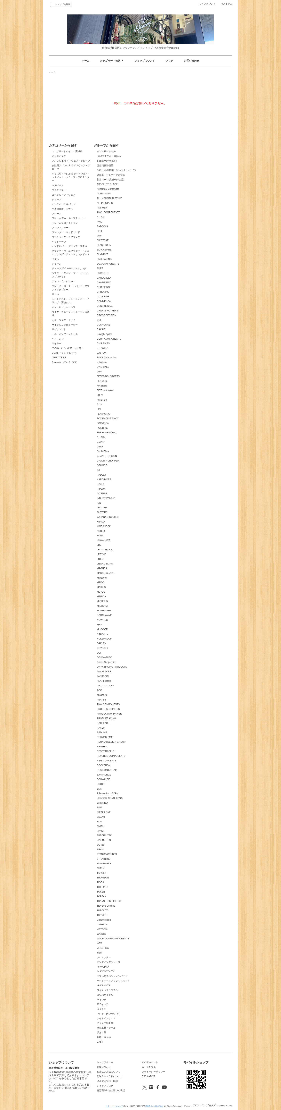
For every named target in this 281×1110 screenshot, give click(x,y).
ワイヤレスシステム (107, 990)
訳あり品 (101, 1032)
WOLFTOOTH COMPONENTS (113, 938)
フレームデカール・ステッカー (68, 218)
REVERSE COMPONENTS (111, 756)
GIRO (100, 446)
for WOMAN (103, 966)
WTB (99, 943)
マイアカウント (207, 3)
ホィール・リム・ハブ (63, 307)
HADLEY (101, 474)
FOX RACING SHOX (108, 418)
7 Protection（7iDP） (108, 793)
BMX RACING (104, 259)
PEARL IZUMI (104, 681)
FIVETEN (102, 399)
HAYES (101, 484)
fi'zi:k (99, 404)
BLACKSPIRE (104, 249)
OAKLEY (101, 643)
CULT (100, 320)
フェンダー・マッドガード (66, 232)
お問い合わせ (191, 60)
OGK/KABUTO (104, 657)
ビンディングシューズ (108, 962)
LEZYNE (101, 554)
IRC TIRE (102, 507)
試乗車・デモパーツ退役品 (111, 175)
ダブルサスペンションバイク (112, 976)
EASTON (101, 353)
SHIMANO (102, 802)
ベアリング (58, 338)
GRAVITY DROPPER (108, 460)
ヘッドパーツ (59, 241)
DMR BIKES (103, 343)
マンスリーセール (106, 151)
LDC (99, 545)
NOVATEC (102, 620)
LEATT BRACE (105, 549)
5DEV (100, 395)
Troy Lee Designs (106, 905)
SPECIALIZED (104, 835)
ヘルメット (58, 185)
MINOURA (102, 606)
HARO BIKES (104, 479)
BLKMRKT (102, 254)
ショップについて (144, 60)
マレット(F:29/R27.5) (108, 1013)
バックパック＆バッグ (63, 204)
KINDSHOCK (104, 526)
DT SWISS (102, 348)
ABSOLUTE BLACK (107, 184)
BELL (99, 231)
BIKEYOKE (103, 240)
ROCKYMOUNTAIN (107, 770)
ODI (99, 652)
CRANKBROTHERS (107, 310)
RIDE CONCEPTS (106, 760)
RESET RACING (105, 751)
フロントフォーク (61, 227)
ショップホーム (105, 1062)
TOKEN (101, 891)
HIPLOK (101, 488)
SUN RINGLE (104, 863)
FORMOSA (103, 423)
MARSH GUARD (105, 573)
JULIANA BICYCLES (107, 517)
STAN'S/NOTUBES (107, 854)
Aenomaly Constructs (108, 189)
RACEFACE (103, 723)
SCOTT (101, 784)
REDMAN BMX (105, 737)
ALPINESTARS (105, 203)
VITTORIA (102, 929)
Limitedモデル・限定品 (109, 156)
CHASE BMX (104, 282)
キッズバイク (59, 156)
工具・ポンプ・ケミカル (65, 334)
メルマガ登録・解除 (107, 1081)
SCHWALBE (103, 779)
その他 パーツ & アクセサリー (68, 348)
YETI (99, 952)
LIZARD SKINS (105, 563)
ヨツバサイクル (105, 995)
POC (99, 690)
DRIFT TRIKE (59, 357)
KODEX (101, 531)
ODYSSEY (102, 648)
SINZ (99, 807)
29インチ (101, 1009)
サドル (55, 294)
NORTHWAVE (104, 615)
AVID (99, 221)
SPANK (101, 831)
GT (98, 470)
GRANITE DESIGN (107, 456)
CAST (100, 1041)
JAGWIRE (102, 512)
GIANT (100, 442)
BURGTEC (102, 273)
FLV (99, 409)
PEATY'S (101, 699)
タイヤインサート (106, 1018)
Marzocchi (102, 577)
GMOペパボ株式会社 (154, 1106)
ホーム (85, 60)
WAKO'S (101, 934)
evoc (99, 371)
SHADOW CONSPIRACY (110, 798)
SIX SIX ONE (104, 812)
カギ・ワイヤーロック (63, 320)
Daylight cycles (104, 334)
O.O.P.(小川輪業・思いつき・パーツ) (116, 170)
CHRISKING (103, 287)
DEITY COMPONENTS (109, 338)
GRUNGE (102, 465)
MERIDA (101, 596)
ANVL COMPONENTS (108, 212)
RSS (144, 1076)
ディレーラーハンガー (63, 281)
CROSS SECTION (106, 315)
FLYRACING (103, 413)
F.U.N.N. (101, 437)
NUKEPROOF (104, 638)
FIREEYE (102, 385)
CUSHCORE (103, 324)
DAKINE (101, 329)
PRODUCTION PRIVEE (109, 713)
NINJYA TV (102, 634)
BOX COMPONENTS (108, 263)
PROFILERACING (106, 718)
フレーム (56, 213)
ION (99, 503)
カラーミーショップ (114, 1106)
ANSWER (102, 207)
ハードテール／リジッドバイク (113, 980)
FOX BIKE (102, 428)
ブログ (169, 60)
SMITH (100, 826)
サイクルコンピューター (65, 324)
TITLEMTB (102, 887)
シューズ (56, 199)
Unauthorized (104, 920)
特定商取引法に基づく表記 (111, 1090)
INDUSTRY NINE (106, 498)
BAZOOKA (102, 226)
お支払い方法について (108, 1071)
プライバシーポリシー (153, 1071)
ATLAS (100, 217)
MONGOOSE (104, 610)
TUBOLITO (102, 910)
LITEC (100, 559)
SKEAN (101, 817)
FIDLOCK (102, 381)
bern (99, 235)
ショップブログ (105, 1085)
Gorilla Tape (103, 451)
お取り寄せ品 (104, 1037)
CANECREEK (104, 277)
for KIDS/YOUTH (106, 971)
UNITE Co (102, 924)
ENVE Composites (106, 357)
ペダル (55, 259)
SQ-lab (100, 844)
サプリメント (59, 329)
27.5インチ (102, 1004)
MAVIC (100, 582)
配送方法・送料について (110, 1076)
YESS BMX (103, 948)
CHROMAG (103, 292)
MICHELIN (102, 601)
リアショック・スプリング (66, 237)
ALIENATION (103, 193)
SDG (99, 788)
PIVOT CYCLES (105, 685)
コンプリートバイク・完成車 (67, 151)
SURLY (100, 868)
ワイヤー (56, 343)
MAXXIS (101, 587)
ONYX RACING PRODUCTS (112, 666)
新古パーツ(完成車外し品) (110, 179)
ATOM (151, 1076)
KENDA (101, 521)
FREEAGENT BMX (107, 432)
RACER (101, 727)
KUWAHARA (103, 540)
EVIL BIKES (103, 367)
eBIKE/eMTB (103, 985)
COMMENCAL (104, 301)
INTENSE (102, 493)
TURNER (102, 915)
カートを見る (149, 1067)
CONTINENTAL (105, 306)
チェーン (56, 263)
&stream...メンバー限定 (64, 362)
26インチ (101, 999)
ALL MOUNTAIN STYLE (109, 198)
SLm (99, 821)
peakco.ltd (102, 695)
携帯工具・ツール (106, 1027)
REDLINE (102, 732)
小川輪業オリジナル (62, 209)
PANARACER (104, 671)
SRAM (100, 849)
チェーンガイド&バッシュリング (69, 268)
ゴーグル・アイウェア (63, 194)
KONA (100, 535)
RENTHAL (102, 746)
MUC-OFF (102, 629)
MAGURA (102, 568)
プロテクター (59, 190)
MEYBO (101, 591)
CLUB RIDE (103, 296)
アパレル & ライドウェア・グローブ (71, 160)
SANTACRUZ (104, 774)
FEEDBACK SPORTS (108, 376)
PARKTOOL (103, 676)
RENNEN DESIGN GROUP (111, 742)
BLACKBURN (104, 245)
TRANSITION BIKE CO (109, 901)
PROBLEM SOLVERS (108, 709)
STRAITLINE (103, 859)
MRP (99, 624)
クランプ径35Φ (105, 1023)
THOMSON (103, 877)
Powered (208, 1106)
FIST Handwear (105, 390)
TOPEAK (101, 896)
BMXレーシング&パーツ (64, 353)
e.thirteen (102, 362)
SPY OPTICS (104, 840)
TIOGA (100, 882)
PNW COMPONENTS (108, 704)
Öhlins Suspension (106, 662)
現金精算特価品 (105, 165)
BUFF (100, 268)
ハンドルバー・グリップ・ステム (69, 246)
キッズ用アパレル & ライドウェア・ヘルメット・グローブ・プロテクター (71, 177)
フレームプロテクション (65, 223)
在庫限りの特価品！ (107, 160)
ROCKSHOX (103, 765)
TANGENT (102, 873)
